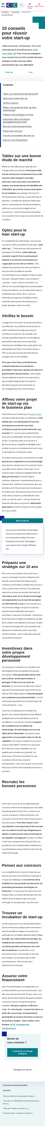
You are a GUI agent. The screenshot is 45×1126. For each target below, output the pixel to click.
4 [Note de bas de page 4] (20, 1020)
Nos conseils (15, 12)
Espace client (39, 6)
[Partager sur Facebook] (22, 1076)
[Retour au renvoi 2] (8, 1104)
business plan (35, 414)
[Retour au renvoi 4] (32, 1113)
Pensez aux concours (12, 131)
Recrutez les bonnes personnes (17, 126)
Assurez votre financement (15, 140)
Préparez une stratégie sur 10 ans (18, 114)
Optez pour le (15, 98)
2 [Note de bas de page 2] (11, 248)
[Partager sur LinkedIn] (28, 1076)
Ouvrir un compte (30, 7)
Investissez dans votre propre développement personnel (16, 120)
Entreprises (5, 12)
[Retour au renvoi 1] (34, 1096)
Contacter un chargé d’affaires (22, 1052)
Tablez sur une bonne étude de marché (20, 94)
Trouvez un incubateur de (18, 135)
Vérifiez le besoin (10, 103)
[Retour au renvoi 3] (28, 1108)
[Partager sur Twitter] (16, 1076)
